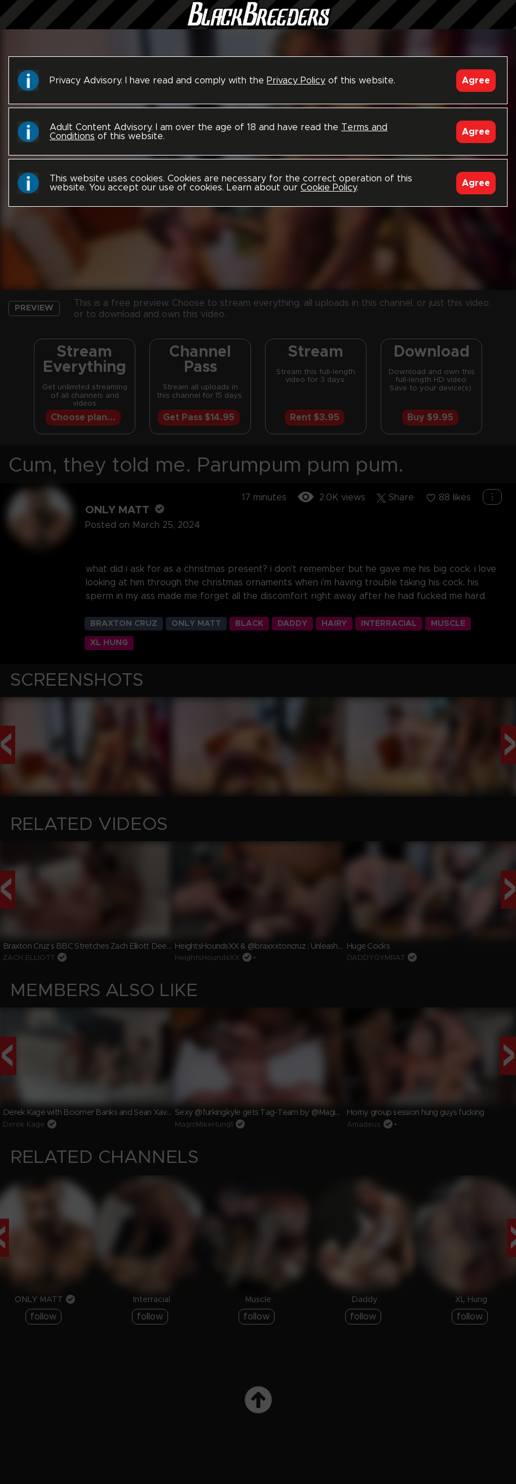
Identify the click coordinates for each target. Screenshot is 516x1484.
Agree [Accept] (476, 80)
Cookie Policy (328, 187)
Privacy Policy (296, 80)
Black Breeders (258, 25)
